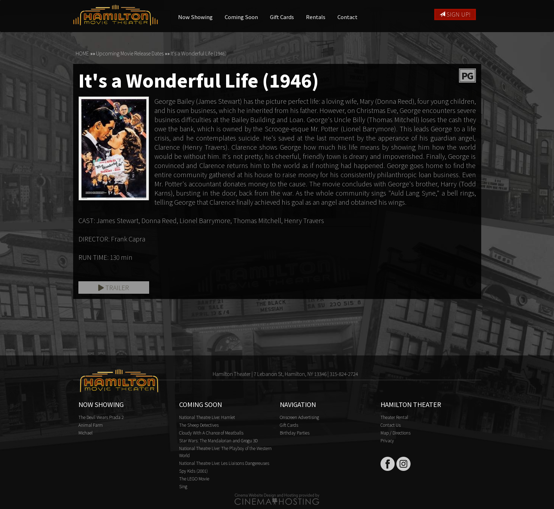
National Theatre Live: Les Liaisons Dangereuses (224, 463)
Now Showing (195, 16)
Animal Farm (90, 425)
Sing (183, 486)
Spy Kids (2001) (193, 471)
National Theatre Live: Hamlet (207, 417)
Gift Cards (282, 16)
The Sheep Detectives (199, 425)
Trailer (113, 287)
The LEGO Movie (194, 478)
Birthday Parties (295, 433)
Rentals (315, 16)
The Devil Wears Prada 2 (101, 417)
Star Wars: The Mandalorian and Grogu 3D (218, 440)
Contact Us (391, 425)
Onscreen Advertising (299, 417)
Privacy (387, 440)
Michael (85, 433)
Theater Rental (394, 417)
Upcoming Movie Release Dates (130, 53)
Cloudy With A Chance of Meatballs (211, 433)
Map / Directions (396, 433)
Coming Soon (241, 16)
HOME (82, 53)
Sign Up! (455, 14)
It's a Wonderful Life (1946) (198, 53)
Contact (347, 16)
